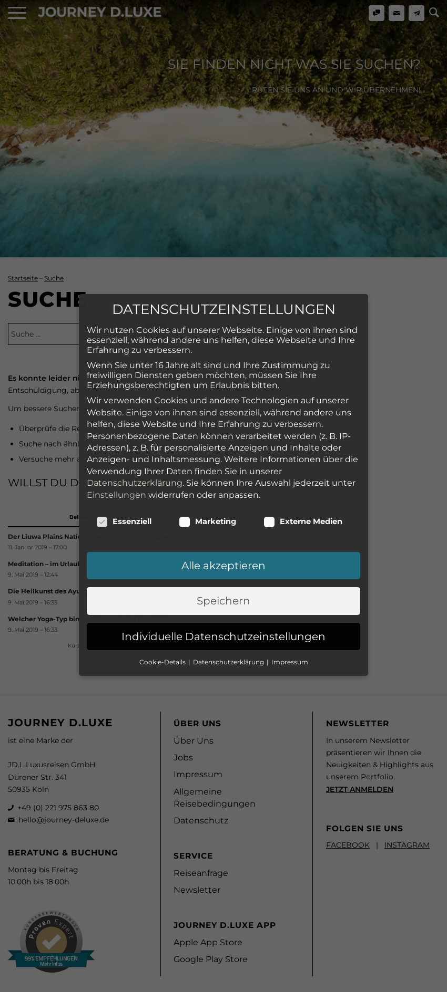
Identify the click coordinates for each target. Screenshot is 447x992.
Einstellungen (116, 430)
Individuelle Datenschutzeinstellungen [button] (223, 572)
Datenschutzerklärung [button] (229, 598)
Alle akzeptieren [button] (223, 501)
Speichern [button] (223, 536)
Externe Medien (303, 457)
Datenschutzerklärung (134, 419)
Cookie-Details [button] (163, 598)
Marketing (207, 457)
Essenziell (124, 457)
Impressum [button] (289, 598)
